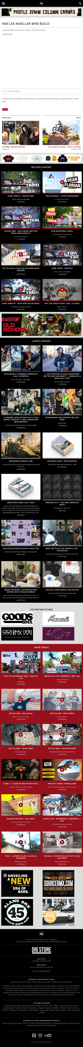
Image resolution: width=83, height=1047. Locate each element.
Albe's (4, 1023)
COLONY (45, 1006)
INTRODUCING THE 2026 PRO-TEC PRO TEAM (62, 419)
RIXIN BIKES (13, 1010)
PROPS (76, 1008)
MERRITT (55, 1008)
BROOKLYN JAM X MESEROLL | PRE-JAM (62, 676)
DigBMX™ (53, 939)
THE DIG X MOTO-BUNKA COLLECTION (62, 590)
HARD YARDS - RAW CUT (62, 268)
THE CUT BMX (53, 1006)
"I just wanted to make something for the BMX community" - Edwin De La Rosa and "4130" (62, 376)
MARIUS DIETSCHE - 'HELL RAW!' (21, 819)
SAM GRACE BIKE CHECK (62, 231)
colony (5, 109)
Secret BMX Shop (74, 1023)
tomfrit (41, 1042)
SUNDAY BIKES (33, 1010)
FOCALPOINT (73, 1006)
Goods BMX (39, 1023)
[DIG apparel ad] (41, 158)
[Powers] (62, 634)
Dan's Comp (22, 1023)
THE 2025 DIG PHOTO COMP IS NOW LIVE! (21, 548)
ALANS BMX (8, 1006)
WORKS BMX (76, 1010)
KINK (25, 1008)
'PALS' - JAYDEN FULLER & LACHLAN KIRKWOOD (21, 857)
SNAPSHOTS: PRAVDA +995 (21, 461)
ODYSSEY (63, 1008)
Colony (5, 99)
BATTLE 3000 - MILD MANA (21, 713)
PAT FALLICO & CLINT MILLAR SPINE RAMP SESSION (20, 269)
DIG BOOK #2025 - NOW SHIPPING (62, 461)
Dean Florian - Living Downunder (62, 196)
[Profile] (41, 12)
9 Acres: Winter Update (13, 147)
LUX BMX (41, 1008)
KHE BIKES (18, 1008)
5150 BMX (31, 1023)
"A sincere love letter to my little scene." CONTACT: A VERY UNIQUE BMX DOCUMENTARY (21, 420)
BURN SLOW (30, 1006)
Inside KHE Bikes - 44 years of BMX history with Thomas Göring (20, 591)
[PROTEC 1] (41, 325)
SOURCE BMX (22, 1010)
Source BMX (31, 1025)
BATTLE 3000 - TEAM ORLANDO (62, 748)
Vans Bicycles (51, 1025)
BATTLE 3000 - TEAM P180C (21, 748)
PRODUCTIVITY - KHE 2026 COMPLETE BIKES (62, 504)
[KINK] (20, 883)
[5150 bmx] (20, 634)
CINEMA (38, 1006)
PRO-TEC (5, 1010)
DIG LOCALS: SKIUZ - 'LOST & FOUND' (64, 147)
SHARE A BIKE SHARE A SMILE (50, 1010)
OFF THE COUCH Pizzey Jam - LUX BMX (62, 303)
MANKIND (48, 1008)
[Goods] (20, 618)
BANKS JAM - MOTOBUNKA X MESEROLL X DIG (62, 820)
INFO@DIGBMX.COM (44, 971)
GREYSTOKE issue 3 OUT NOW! (21, 503)
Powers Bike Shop (60, 1023)
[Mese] (62, 618)
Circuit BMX (12, 1023)
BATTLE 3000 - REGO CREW (62, 713)
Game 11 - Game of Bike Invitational (20, 784)
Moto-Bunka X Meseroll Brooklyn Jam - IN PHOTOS (21, 375)
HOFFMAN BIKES (8, 1008)
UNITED (63, 1010)
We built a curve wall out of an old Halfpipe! (62, 857)
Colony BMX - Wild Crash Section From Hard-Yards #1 (20, 232)
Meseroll (48, 1023)
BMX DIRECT (17, 1006)
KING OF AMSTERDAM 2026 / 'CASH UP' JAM (21, 677)
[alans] (20, 912)
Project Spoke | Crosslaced (62, 784)
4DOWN (42, 1012)
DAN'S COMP (64, 1006)
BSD (23, 1006)
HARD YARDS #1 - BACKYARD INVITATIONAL (21, 303)
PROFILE (70, 1008)
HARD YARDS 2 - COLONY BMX (21, 196)
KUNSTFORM (32, 1008)
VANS (69, 1010)
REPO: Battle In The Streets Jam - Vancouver (62, 549)
